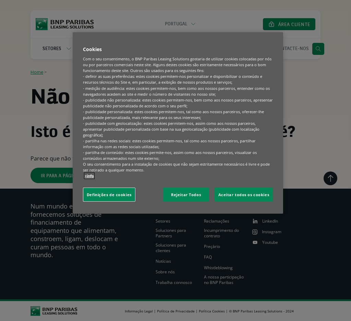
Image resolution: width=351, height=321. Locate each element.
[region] (178, 123)
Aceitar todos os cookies (243, 194)
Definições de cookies (109, 194)
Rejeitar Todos (186, 194)
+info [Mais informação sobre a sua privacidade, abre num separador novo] (89, 175)
